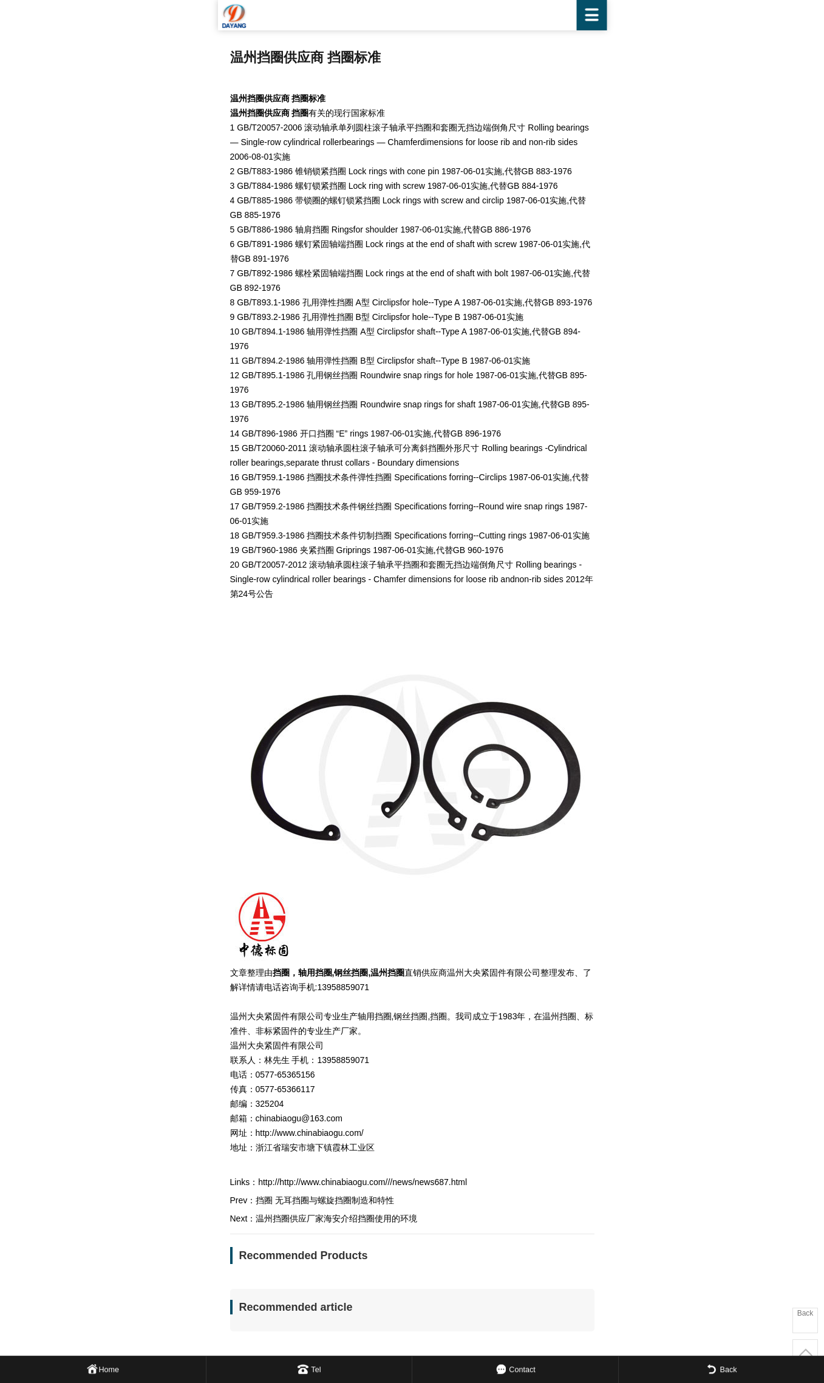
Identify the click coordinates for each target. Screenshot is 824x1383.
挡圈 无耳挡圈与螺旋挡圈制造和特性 (325, 1200)
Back (805, 1313)
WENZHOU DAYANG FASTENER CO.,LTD (411, 15)
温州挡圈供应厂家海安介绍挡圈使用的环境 (336, 1218)
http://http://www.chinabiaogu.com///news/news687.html (362, 1182)
